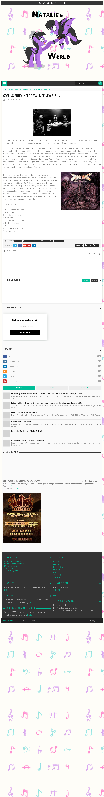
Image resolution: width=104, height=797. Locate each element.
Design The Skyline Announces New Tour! (24, 409)
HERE (42, 199)
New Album (27, 241)
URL (96, 245)
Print (88, 245)
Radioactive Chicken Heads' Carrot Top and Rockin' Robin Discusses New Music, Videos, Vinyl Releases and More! (47, 400)
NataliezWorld (7, 618)
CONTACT (57, 559)
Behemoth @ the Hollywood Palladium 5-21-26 (26, 428)
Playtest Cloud (9, 565)
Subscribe (25, 330)
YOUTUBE (57, 575)
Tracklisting (58, 241)
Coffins (17, 241)
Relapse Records (46, 241)
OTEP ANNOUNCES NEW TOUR (21, 418)
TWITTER (57, 572)
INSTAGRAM (58, 564)
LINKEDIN (57, 567)
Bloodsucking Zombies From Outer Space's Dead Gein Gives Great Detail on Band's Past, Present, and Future (46, 390)
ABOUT (56, 590)
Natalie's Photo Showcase (14, 561)
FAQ (55, 593)
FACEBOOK (57, 562)
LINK (12, 483)
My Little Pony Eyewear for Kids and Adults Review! (27, 437)
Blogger (98, 618)
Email (79, 245)
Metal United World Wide (13, 559)
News (36, 241)
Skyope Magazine (10, 568)
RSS (55, 570)
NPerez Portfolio (10, 563)
